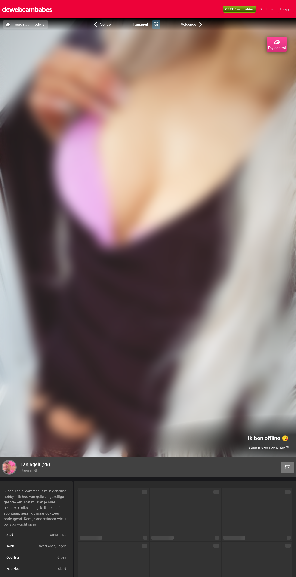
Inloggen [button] (286, 9)
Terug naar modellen (25, 24)
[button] (239, 9)
